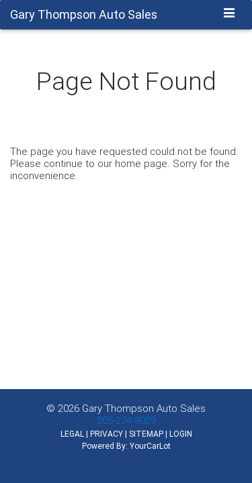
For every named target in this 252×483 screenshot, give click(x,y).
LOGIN (180, 434)
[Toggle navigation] (229, 14)
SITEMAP (146, 434)
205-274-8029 (126, 420)
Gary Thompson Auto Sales (144, 408)
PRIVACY (106, 434)
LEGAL (72, 434)
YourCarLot (150, 446)
